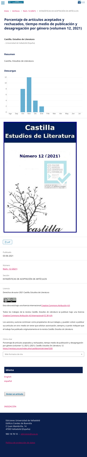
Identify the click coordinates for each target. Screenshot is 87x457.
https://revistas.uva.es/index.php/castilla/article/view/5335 (28, 348)
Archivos (16, 11)
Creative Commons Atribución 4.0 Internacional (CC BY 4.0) (27, 315)
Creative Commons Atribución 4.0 (55, 305)
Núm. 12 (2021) (29, 11)
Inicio (6, 11)
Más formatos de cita (14, 354)
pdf (8, 242)
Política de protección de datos (20, 442)
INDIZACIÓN (10, 406)
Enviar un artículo (14, 394)
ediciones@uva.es (29, 434)
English (7, 376)
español (8, 381)
